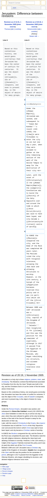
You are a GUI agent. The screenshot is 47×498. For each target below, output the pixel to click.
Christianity (22, 423)
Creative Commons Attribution (24, 494)
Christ (28, 428)
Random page (6, 473)
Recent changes (7, 471)
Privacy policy (15, 495)
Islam (7, 452)
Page (4, 8)
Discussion (9, 8)
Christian (27, 430)
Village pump (6, 469)
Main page (5, 466)
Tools (43, 8)
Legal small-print (37, 495)
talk (12, 29)
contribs (17, 29)
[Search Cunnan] (21, 2)
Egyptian (14, 443)
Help (3, 475)
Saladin (31, 397)
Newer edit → (34, 36)
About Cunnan (26, 495)
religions (27, 379)
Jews (3, 414)
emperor (42, 423)
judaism (34, 379)
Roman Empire (14, 409)
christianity (5, 382)
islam (39, 379)
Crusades (20, 397)
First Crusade (27, 445)
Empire (33, 423)
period (4, 455)
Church (24, 425)
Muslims (14, 433)
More (14, 7)
